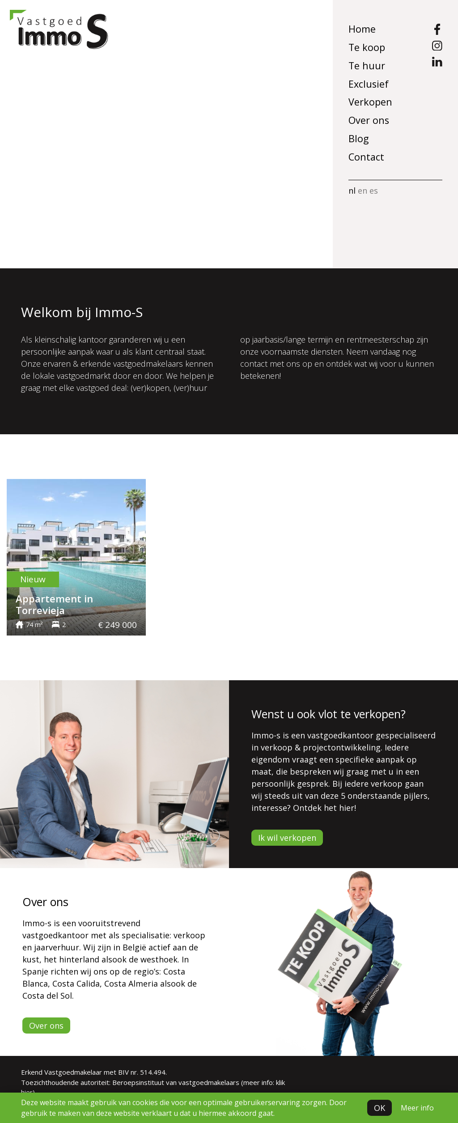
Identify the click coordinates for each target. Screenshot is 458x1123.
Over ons (368, 120)
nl (352, 190)
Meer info (417, 1108)
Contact (366, 156)
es (373, 190)
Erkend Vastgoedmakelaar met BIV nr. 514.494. (94, 1072)
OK (379, 1107)
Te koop (366, 47)
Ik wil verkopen (287, 837)
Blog (358, 138)
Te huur (366, 65)
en (362, 190)
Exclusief (368, 83)
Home (362, 28)
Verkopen (370, 101)
